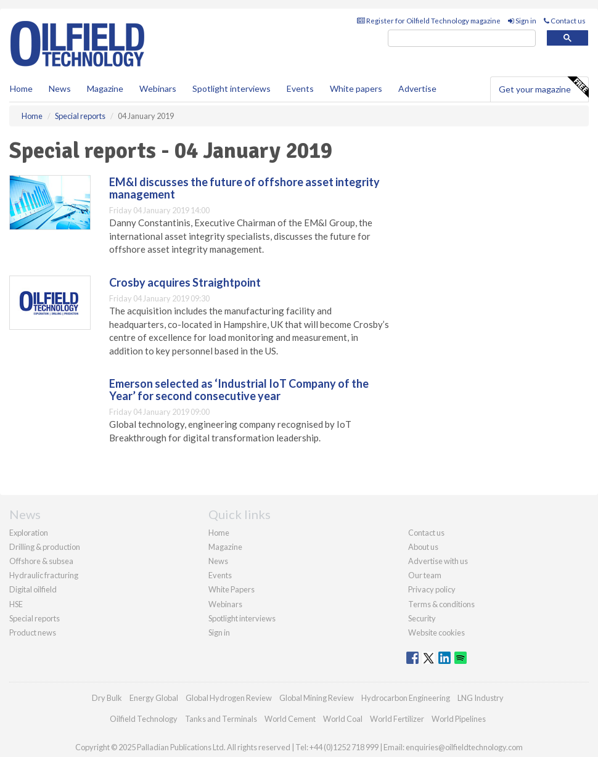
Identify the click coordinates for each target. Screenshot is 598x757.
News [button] (60, 88)
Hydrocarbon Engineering (405, 698)
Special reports (34, 618)
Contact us (565, 21)
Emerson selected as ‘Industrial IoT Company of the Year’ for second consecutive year (239, 390)
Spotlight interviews (231, 88)
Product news (32, 632)
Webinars (157, 88)
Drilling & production (44, 547)
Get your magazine (543, 87)
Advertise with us (438, 561)
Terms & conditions (441, 604)
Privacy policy (432, 589)
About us (423, 547)
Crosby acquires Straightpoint (185, 282)
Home (21, 88)
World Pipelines (459, 719)
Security (422, 618)
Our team (424, 575)
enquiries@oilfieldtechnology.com (464, 747)
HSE (16, 604)
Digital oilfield (33, 589)
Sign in (522, 21)
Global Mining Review (316, 698)
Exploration (28, 533)
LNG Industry (480, 698)
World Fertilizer (397, 719)
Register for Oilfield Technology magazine (429, 21)
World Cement (290, 719)
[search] (462, 38)
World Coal (342, 719)
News (218, 561)
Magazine (105, 88)
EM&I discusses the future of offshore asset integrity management (244, 188)
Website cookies (436, 632)
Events (300, 88)
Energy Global (153, 698)
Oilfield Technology (144, 719)
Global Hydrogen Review (229, 698)
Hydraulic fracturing (43, 575)
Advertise (417, 88)
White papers (356, 88)
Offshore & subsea (41, 561)
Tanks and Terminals (221, 719)
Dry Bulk (107, 698)
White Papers (231, 589)
